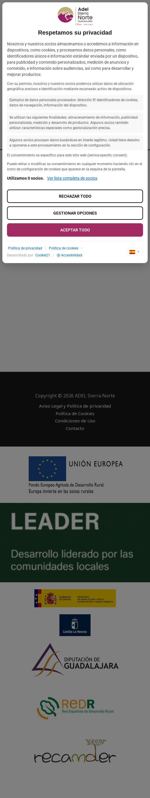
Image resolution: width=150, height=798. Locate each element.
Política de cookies (63, 248)
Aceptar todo (75, 230)
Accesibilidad (69, 255)
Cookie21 (42, 255)
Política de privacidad (25, 248)
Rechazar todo (75, 196)
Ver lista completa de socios (72, 178)
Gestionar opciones (75, 213)
